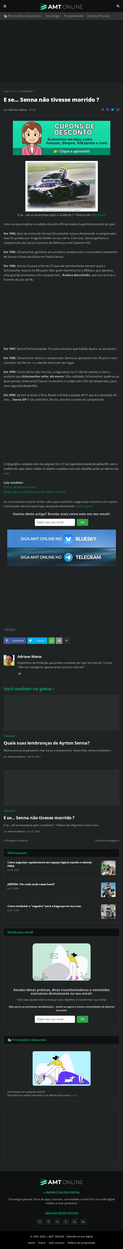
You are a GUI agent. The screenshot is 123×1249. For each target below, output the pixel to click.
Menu (5, 6)
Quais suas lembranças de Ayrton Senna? (46, 743)
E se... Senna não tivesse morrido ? (39, 817)
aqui (6, 473)
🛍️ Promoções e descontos (22, 16)
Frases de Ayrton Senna (20, 487)
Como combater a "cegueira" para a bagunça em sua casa (44, 906)
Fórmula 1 (28, 91)
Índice (42, 1242)
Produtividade (73, 16)
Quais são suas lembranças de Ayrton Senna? (35, 492)
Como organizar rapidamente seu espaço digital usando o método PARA (49, 864)
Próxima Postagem (106, 840)
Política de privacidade (81, 1242)
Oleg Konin (98, 215)
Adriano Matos (29, 656)
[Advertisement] (61, 51)
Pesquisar (118, 6)
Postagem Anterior (16, 840)
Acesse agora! (84, 506)
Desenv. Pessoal (98, 16)
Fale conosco (56, 1242)
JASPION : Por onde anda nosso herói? (31, 884)
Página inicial (12, 91)
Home (31, 1242)
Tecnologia (52, 16)
